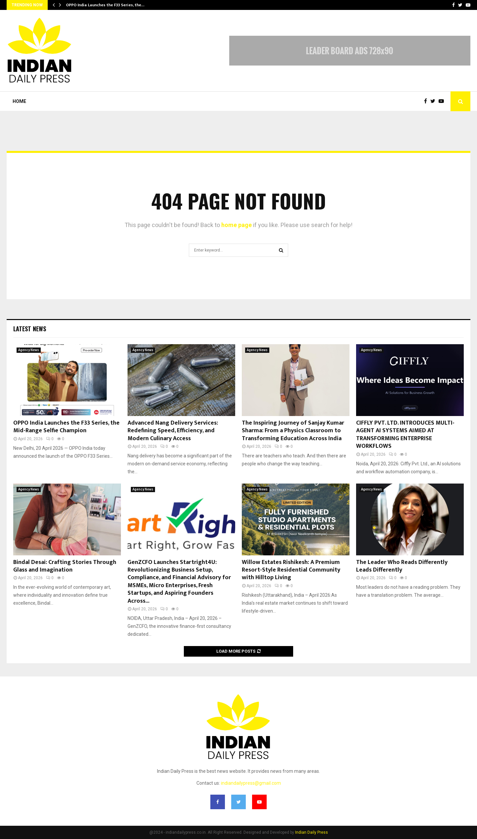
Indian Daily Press (311, 832)
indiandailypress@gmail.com (251, 783)
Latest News (29, 328)
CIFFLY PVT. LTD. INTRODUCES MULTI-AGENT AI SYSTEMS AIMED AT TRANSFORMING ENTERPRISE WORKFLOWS (405, 434)
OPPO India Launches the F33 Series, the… (105, 5)
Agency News (28, 350)
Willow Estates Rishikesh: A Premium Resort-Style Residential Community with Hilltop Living (291, 570)
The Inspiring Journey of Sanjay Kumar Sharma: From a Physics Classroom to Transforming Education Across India (293, 430)
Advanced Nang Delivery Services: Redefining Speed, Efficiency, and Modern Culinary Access (173, 430)
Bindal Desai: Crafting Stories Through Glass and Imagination (64, 566)
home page (236, 224)
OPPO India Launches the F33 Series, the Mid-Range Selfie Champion (66, 427)
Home (19, 101)
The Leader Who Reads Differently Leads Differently (402, 566)
